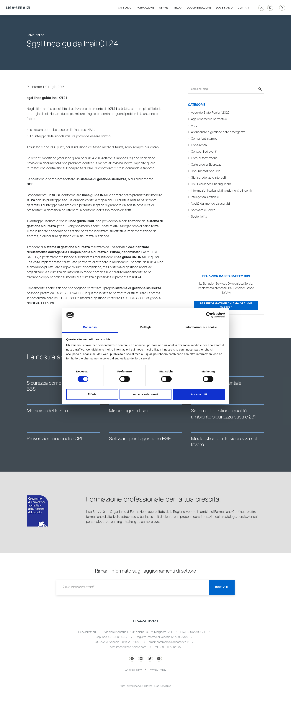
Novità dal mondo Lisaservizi (210, 203)
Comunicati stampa (204, 138)
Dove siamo (224, 7)
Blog (178, 7)
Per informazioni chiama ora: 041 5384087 (226, 305)
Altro (194, 125)
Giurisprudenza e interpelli (208, 177)
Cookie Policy (133, 670)
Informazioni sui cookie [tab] (201, 327)
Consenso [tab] (90, 327)
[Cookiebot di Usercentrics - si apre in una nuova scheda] (208, 315)
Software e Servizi (203, 210)
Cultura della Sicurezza (206, 164)
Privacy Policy (157, 670)
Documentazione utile (205, 171)
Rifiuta (92, 394)
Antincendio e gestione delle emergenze (218, 132)
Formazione (145, 7)
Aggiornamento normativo (209, 119)
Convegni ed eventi (204, 151)
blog (40, 35)
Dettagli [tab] (145, 327)
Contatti (244, 7)
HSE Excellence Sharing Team (211, 184)
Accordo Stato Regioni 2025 (210, 112)
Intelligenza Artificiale (205, 197)
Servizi (164, 7)
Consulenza (199, 145)
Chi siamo (125, 7)
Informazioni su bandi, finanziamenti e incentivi (222, 190)
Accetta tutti (199, 394)
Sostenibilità (199, 216)
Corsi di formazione (204, 158)
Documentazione (199, 7)
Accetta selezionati (145, 394)
